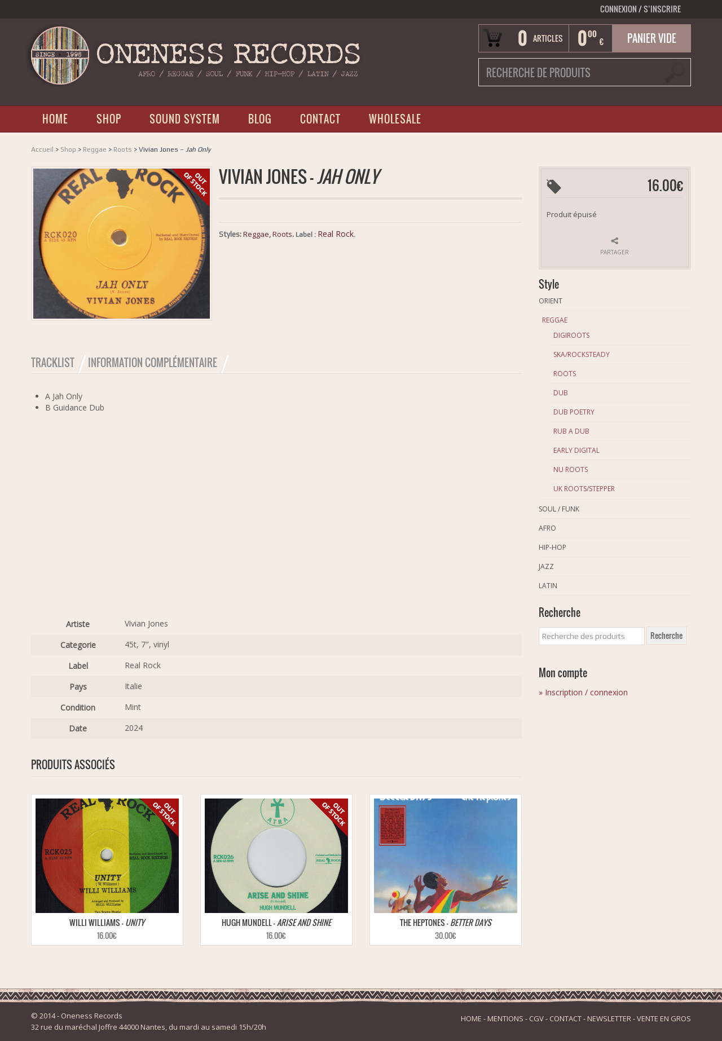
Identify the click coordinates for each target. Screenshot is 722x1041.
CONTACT (320, 119)
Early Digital (576, 450)
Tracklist (52, 362)
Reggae (95, 149)
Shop (68, 149)
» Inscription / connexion (583, 692)
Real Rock (336, 233)
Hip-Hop (552, 547)
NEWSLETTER (609, 1018)
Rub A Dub (571, 431)
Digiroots (571, 335)
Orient (550, 301)
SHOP (108, 119)
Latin (548, 585)
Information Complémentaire (152, 362)
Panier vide (651, 38)
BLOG (260, 119)
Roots (122, 149)
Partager (614, 252)
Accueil (42, 149)
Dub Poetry (574, 412)
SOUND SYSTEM (184, 119)
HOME (55, 119)
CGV (536, 1018)
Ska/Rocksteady (581, 354)
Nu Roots (570, 469)
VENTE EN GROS (664, 1018)
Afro (547, 528)
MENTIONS (505, 1018)
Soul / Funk (559, 509)
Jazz (546, 566)
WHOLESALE (395, 119)
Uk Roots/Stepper (584, 488)
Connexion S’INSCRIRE (640, 9)
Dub (560, 393)
